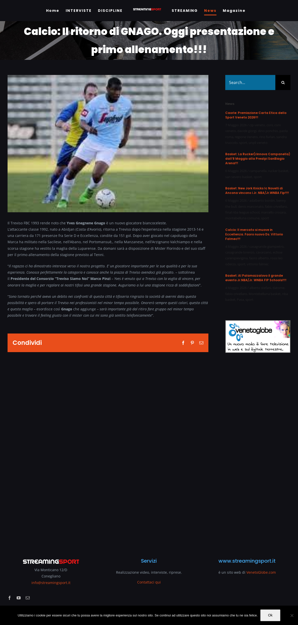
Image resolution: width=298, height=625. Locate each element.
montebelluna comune (242, 218)
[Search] (282, 82)
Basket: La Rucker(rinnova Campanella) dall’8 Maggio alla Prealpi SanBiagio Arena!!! (257, 158)
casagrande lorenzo (239, 252)
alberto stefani (260, 287)
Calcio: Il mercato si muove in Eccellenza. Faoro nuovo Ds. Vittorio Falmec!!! (254, 234)
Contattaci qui (149, 582)
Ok (270, 615)
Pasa (240, 299)
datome (278, 287)
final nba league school (242, 212)
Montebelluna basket (265, 293)
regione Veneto (246, 137)
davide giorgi (246, 131)
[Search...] (250, 82)
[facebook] (10, 598)
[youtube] (19, 598)
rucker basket (278, 171)
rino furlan (267, 137)
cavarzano (263, 252)
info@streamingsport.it (50, 582)
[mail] (28, 598)
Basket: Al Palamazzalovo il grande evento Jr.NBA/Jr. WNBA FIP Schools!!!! (255, 277)
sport (243, 142)
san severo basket (238, 177)
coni (270, 125)
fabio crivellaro (276, 206)
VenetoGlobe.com (261, 572)
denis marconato (251, 206)
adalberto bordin (262, 200)
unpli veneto (258, 142)
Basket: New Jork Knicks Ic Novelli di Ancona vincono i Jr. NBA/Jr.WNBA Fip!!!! (257, 190)
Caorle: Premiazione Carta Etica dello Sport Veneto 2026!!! (255, 115)
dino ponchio (268, 131)
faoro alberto (259, 258)
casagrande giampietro (266, 246)
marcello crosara (273, 212)
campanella (258, 171)
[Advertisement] (257, 452)
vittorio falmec (258, 264)
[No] (291, 615)
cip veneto (257, 125)
